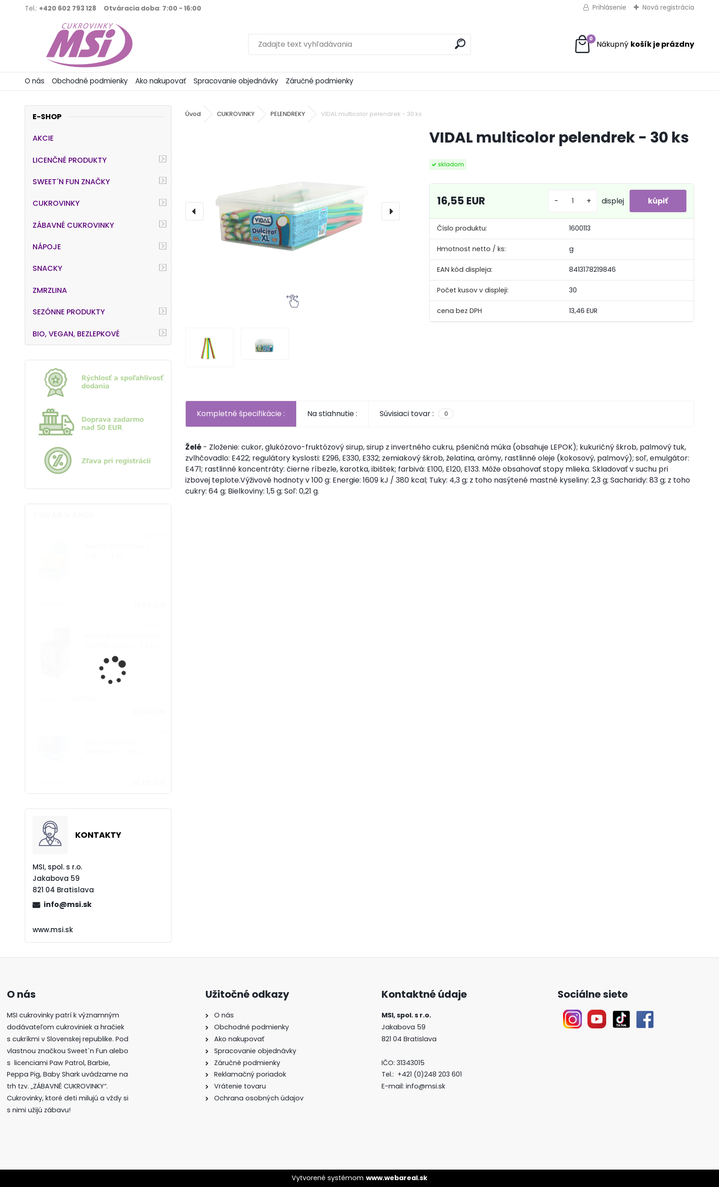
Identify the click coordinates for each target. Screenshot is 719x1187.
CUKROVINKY (56, 203)
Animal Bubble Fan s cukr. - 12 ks (117, 551)
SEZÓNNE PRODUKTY (69, 312)
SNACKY (47, 268)
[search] (460, 43)
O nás (34, 81)
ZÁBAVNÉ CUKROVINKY (73, 225)
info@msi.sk (68, 904)
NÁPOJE (47, 247)
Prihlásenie (609, 7)
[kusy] (572, 201)
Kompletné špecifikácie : (241, 413)
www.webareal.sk (396, 1177)
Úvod (193, 114)
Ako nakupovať (160, 81)
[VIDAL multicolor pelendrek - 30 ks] (292, 203)
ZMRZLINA (50, 290)
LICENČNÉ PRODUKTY (70, 160)
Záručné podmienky (320, 81)
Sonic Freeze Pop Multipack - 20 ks (113, 747)
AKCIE (43, 138)
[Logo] (88, 44)
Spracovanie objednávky (236, 81)
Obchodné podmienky (90, 81)
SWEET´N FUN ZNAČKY (71, 181)
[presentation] (194, 211)
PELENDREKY (288, 114)
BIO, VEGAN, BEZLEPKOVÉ (76, 334)
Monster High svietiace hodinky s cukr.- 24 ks (122, 640)
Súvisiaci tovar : (416, 413)
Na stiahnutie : (332, 413)
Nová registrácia (668, 7)
